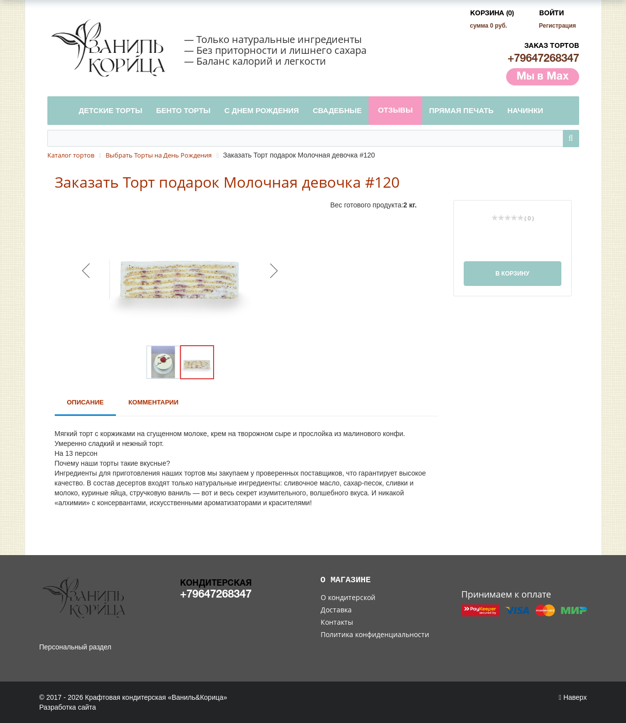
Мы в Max (542, 76)
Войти (551, 13)
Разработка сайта (67, 707)
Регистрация (557, 25)
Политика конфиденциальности (375, 634)
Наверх (573, 697)
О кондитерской (348, 597)
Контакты (337, 622)
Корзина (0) (492, 13)
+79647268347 (543, 59)
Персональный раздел (75, 647)
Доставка (336, 609)
